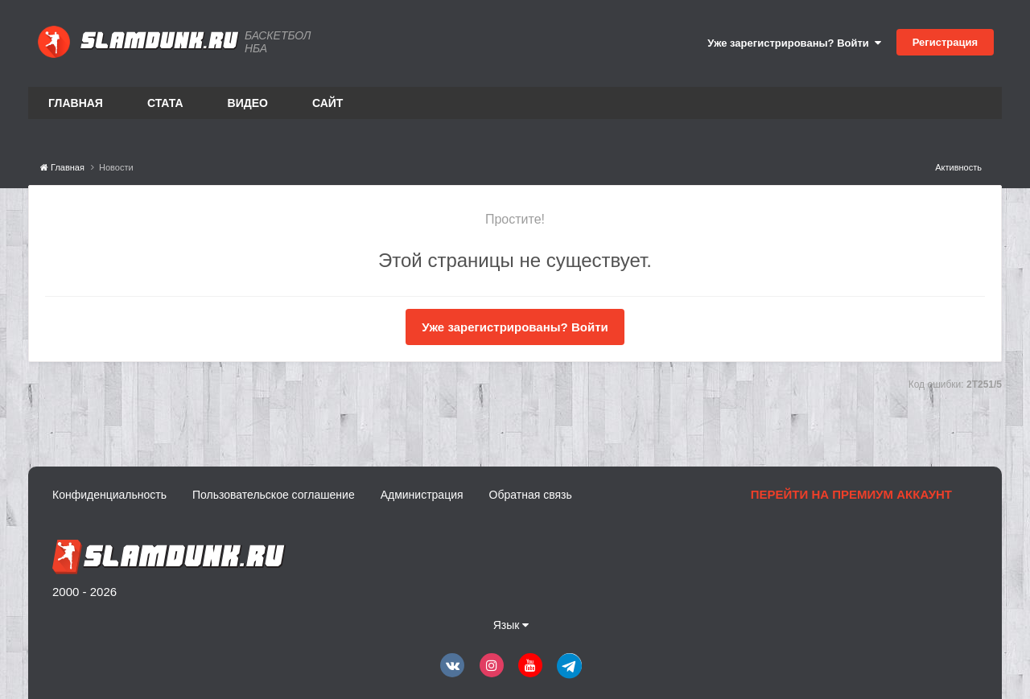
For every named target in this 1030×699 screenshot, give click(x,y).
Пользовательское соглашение (273, 494)
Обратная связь (530, 494)
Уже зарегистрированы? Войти (794, 43)
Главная (75, 103)
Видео (248, 103)
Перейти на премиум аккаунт (851, 494)
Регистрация (945, 42)
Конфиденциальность (109, 494)
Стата (165, 103)
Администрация (422, 494)
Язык (511, 625)
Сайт (328, 103)
